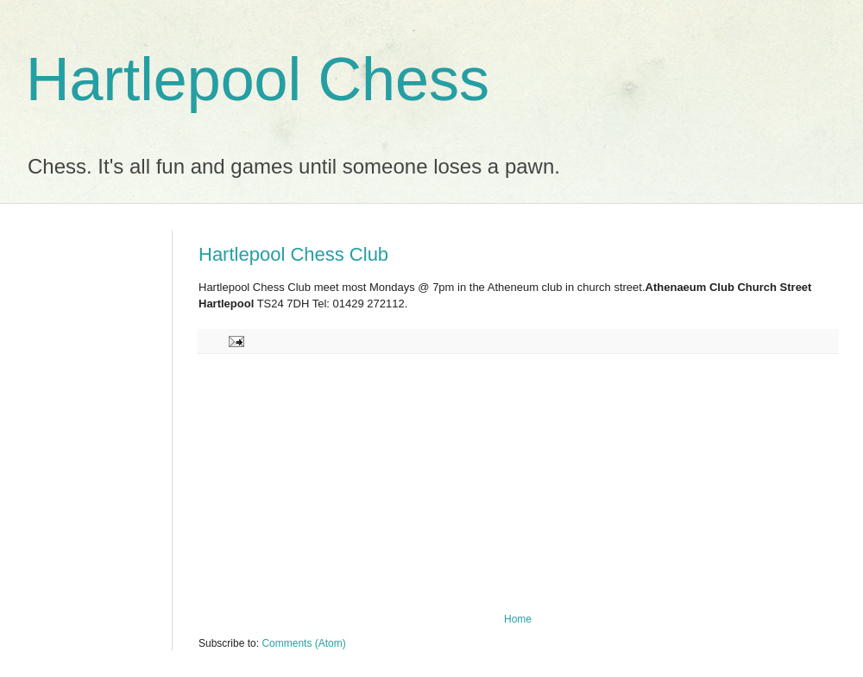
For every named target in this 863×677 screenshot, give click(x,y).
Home (518, 619)
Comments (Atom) (303, 643)
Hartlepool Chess (257, 79)
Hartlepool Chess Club (293, 254)
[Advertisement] (517, 484)
